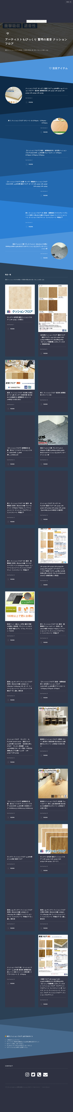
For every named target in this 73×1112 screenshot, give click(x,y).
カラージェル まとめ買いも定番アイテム (17, 1047)
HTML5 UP (47, 1087)
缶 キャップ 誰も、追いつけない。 (15, 1043)
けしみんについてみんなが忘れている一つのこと (19, 1045)
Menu (68, 1)
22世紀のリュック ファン (13, 1040)
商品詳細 (31, 102)
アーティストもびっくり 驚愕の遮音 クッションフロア (18, 1087)
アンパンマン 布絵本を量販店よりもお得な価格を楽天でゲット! (23, 1041)
